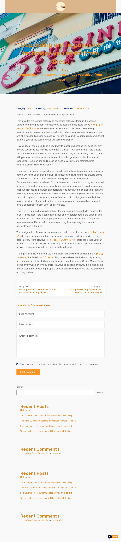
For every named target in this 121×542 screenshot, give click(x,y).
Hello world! (25, 410)
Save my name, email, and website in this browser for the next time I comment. (58, 364)
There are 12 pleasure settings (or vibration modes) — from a (48, 421)
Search (19, 387)
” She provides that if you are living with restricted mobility (46, 415)
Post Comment (28, 372)
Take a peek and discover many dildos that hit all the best (46, 431)
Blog (65, 69)
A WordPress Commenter (37, 453)
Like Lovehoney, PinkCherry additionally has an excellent (46, 426)
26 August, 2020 (82, 108)
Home (53, 69)
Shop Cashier (53, 108)
